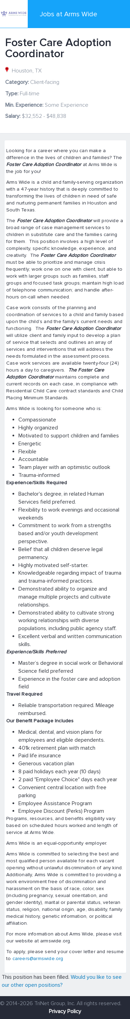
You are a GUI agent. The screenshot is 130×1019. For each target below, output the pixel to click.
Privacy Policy (65, 1011)
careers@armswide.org (37, 958)
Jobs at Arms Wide (68, 14)
